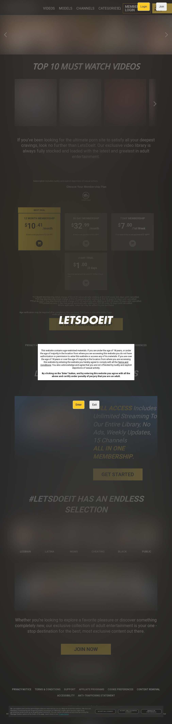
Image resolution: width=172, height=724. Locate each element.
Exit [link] (94, 404)
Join (161, 6)
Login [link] (143, 6)
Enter (79, 404)
